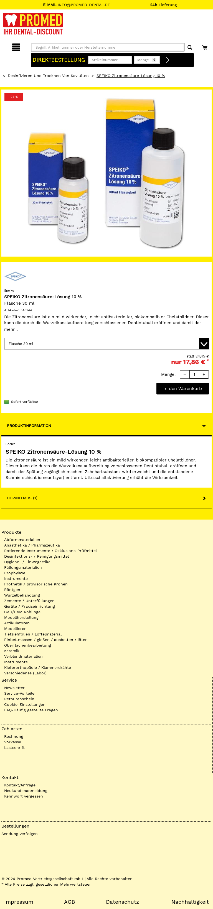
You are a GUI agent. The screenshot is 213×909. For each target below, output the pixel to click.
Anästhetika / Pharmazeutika (32, 545)
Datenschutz (122, 902)
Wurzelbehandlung (22, 595)
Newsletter (14, 688)
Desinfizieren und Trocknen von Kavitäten (48, 75)
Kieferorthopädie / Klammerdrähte (37, 667)
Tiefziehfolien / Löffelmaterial (33, 634)
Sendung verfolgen (19, 833)
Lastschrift (14, 747)
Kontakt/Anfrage (20, 785)
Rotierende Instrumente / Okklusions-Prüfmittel (50, 550)
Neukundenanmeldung (25, 790)
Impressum (18, 902)
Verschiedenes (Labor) (25, 673)
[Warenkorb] (205, 46)
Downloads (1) (22, 498)
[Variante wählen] (106, 343)
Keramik (11, 651)
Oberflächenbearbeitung (27, 645)
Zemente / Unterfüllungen (29, 600)
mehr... (11, 329)
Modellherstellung (21, 617)
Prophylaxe (14, 573)
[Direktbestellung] (168, 60)
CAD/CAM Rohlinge (22, 612)
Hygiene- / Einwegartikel (28, 562)
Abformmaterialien (22, 539)
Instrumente (16, 578)
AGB (69, 902)
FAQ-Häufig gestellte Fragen (31, 710)
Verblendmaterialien (23, 656)
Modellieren (15, 628)
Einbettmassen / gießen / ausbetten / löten (46, 639)
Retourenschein (19, 699)
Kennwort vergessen (23, 796)
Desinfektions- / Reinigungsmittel (36, 556)
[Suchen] (190, 47)
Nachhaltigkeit (190, 902)
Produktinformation (29, 425)
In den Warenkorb (182, 388)
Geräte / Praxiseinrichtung (29, 606)
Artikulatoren (17, 623)
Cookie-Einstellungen (24, 704)
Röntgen (12, 589)
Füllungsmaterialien (23, 567)
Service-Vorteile (19, 693)
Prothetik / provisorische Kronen (36, 584)
